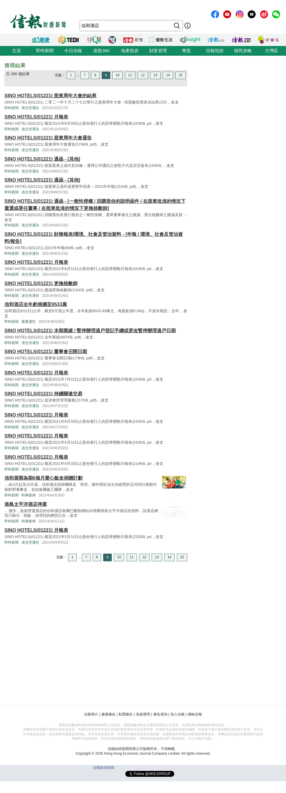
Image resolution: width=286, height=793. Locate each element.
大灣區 (271, 50)
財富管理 (158, 50)
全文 (175, 102)
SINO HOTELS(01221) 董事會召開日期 (45, 351)
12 (143, 75)
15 (181, 75)
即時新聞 (45, 50)
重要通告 (29, 322)
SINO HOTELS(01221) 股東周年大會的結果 (50, 95)
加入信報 (177, 714)
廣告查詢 (160, 714)
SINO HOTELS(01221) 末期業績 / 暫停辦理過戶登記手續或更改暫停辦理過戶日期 (90, 330)
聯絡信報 (195, 714)
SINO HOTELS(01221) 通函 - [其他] (42, 159)
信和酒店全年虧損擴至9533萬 (35, 304)
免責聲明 (143, 714)
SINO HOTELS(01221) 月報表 (36, 116)
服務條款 (108, 714)
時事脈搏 (29, 495)
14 (168, 75)
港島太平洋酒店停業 (25, 504)
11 (130, 75)
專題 (186, 50)
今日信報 (73, 50)
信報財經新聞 (103, 768)
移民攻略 (243, 50)
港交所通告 (30, 108)
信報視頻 (214, 50)
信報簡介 (91, 714)
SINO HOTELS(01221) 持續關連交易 (43, 393)
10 (117, 75)
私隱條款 (126, 714)
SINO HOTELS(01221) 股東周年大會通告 (48, 137)
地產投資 (130, 50)
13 (155, 75)
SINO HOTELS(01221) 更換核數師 (41, 283)
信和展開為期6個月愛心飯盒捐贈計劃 (43, 478)
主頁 (16, 50)
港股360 (101, 50)
